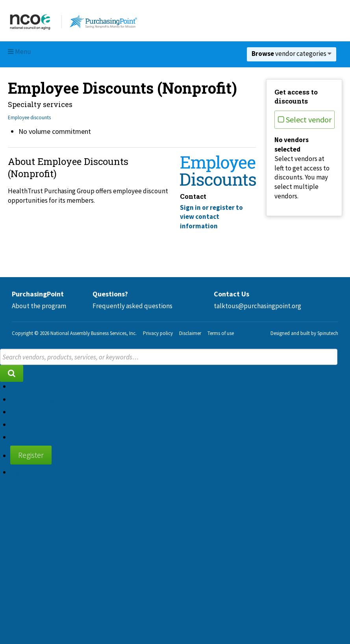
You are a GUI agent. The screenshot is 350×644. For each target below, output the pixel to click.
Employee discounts (29, 117)
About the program (39, 306)
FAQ (15, 411)
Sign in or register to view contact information (211, 217)
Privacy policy (158, 333)
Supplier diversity (35, 437)
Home (19, 386)
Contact (21, 424)
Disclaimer (190, 333)
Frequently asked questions (132, 306)
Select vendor (304, 119)
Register (31, 455)
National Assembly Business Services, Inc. (93, 333)
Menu (19, 51)
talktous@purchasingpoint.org (257, 306)
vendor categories (291, 53)
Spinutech (327, 333)
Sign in (19, 472)
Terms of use (220, 333)
